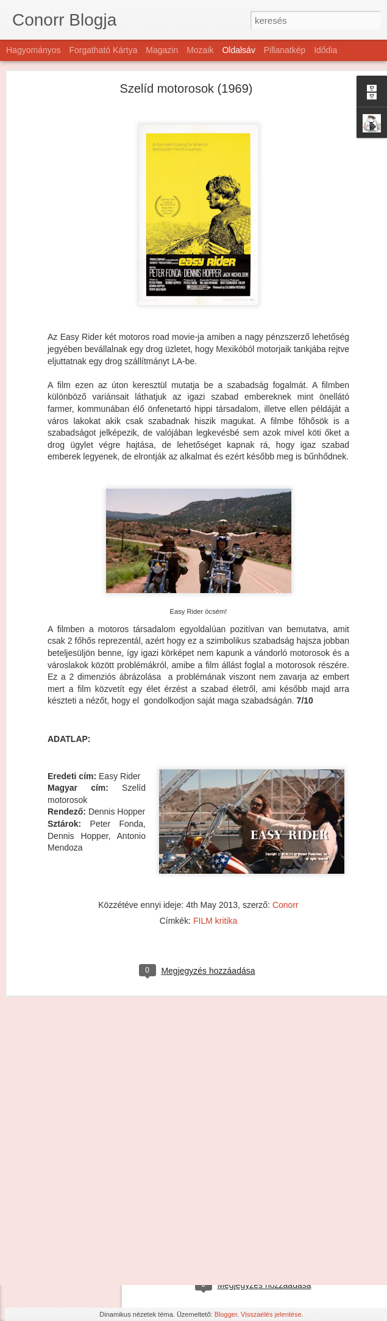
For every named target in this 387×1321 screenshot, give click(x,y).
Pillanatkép (285, 50)
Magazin (162, 50)
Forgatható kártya (103, 50)
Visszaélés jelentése (271, 1314)
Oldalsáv (238, 50)
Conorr (285, 850)
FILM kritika (215, 866)
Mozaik (199, 50)
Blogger (226, 1314)
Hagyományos (33, 50)
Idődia (325, 50)
